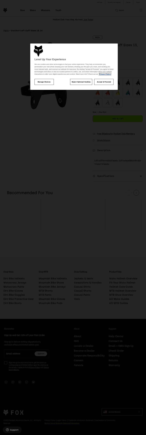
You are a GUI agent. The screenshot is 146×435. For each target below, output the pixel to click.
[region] (74, 67)
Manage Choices (44, 82)
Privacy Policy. (105, 74)
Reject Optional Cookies (81, 82)
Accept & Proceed (104, 82)
